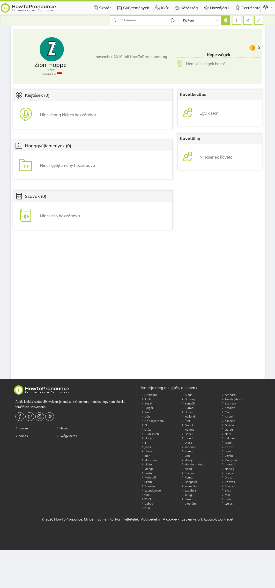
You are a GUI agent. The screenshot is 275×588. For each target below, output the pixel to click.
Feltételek (131, 519)
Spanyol (228, 486)
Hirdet (228, 519)
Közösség (185, 7)
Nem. (227, 434)
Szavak (21, 428)
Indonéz (228, 438)
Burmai (187, 408)
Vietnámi (189, 503)
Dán (145, 416)
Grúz (146, 429)
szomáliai (189, 486)
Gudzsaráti (150, 434)
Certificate (247, 7)
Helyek (63, 428)
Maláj (186, 460)
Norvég (228, 468)
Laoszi (227, 451)
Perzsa (187, 473)
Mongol (147, 468)
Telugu (187, 495)
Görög (227, 429)
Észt (185, 421)
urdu (226, 499)
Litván (227, 455)
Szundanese (151, 490)
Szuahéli (188, 490)
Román (187, 477)
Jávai (146, 447)
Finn (145, 425)
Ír (143, 442)
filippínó (228, 421)
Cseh (226, 412)
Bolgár (147, 408)
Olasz (186, 442)
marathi (228, 464)
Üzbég (147, 503)
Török (146, 499)
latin (145, 455)
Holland (188, 416)
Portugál (148, 477)
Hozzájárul (216, 7)
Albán (187, 395)
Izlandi (187, 438)
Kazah (227, 447)
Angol (227, 416)
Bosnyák (229, 403)
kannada (188, 447)
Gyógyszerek (67, 436)
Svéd (226, 490)
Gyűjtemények (132, 7)
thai (226, 495)
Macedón (149, 460)
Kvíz (161, 7)
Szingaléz (189, 482)
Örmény (188, 399)
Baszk (146, 403)
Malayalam (230, 460)
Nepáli (187, 468)
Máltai (147, 464)
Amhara (229, 395)
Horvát (187, 412)
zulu (145, 508)
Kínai (146, 412)
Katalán (228, 408)
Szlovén (148, 486)
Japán (227, 442)
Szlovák (228, 482)
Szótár (101, 7)
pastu (146, 473)
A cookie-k (171, 519)
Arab (146, 399)
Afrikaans (149, 395)
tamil (146, 495)
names (21, 436)
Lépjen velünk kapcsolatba (202, 519)
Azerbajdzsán (232, 399)
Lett (185, 455)
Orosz (227, 477)
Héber (187, 434)
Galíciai (228, 425)
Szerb (146, 482)
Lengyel (228, 473)
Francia (187, 425)
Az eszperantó (152, 421)
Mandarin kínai (192, 464)
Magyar (147, 438)
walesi (227, 503)
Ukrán (187, 499)
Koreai (187, 451)
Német (187, 429)
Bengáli (188, 403)
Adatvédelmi (150, 519)
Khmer (147, 451)
